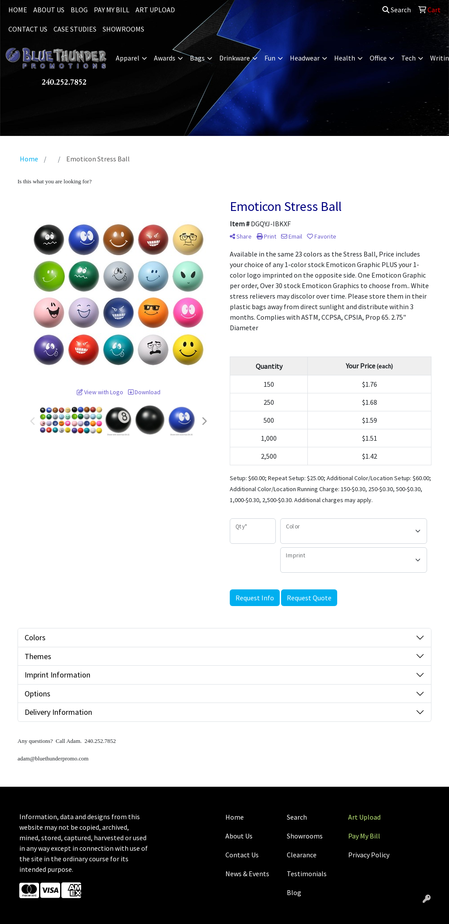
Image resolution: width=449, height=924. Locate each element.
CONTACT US (27, 29)
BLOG (79, 9)
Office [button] (378, 58)
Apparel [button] (127, 58)
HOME (17, 9)
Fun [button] (269, 58)
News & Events (247, 873)
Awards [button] (164, 58)
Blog (294, 892)
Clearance (302, 854)
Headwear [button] (305, 58)
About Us (239, 835)
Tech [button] (408, 58)
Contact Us (242, 854)
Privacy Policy (368, 854)
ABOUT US (48, 9)
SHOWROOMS (123, 29)
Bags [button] (197, 58)
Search (396, 9)
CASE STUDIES (74, 29)
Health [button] (344, 58)
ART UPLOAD (155, 9)
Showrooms (305, 835)
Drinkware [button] (234, 58)
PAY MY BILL (111, 9)
